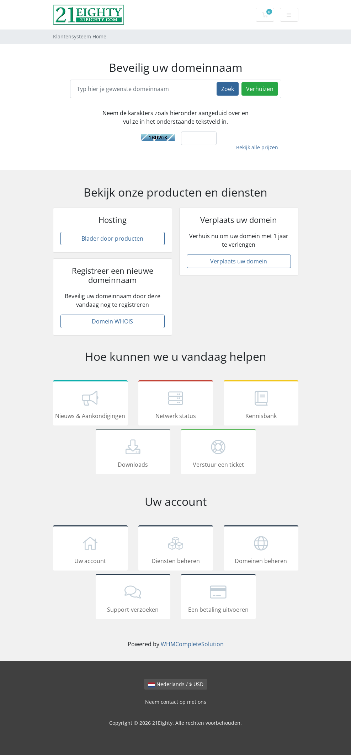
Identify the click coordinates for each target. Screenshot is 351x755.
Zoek (227, 89)
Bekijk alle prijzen (257, 147)
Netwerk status (175, 404)
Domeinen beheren (261, 549)
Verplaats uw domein (238, 261)
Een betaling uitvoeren (218, 598)
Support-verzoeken (133, 598)
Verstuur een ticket (218, 452)
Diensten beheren (175, 549)
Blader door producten (112, 238)
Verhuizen (259, 89)
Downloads (133, 452)
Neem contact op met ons (175, 701)
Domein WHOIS (112, 321)
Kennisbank (261, 404)
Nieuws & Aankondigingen (90, 404)
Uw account (90, 549)
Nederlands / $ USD (175, 684)
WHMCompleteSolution (192, 644)
